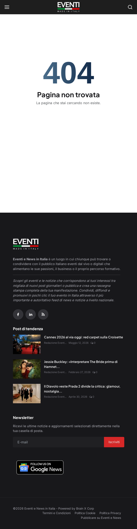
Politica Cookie (85, 513)
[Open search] (130, 7)
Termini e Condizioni (56, 513)
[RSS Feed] (43, 314)
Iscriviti (114, 442)
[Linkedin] (30, 314)
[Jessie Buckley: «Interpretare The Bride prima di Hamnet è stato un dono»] (27, 369)
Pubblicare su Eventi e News (101, 518)
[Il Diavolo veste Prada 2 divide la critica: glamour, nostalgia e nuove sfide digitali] (27, 393)
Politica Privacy (110, 513)
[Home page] (68, 7)
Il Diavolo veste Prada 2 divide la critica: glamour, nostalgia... (82, 388)
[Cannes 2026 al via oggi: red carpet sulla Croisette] (27, 344)
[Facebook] (18, 314)
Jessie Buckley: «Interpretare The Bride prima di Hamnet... (81, 364)
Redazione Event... (55, 342)
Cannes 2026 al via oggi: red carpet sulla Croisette (83, 337)
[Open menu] (7, 7)
